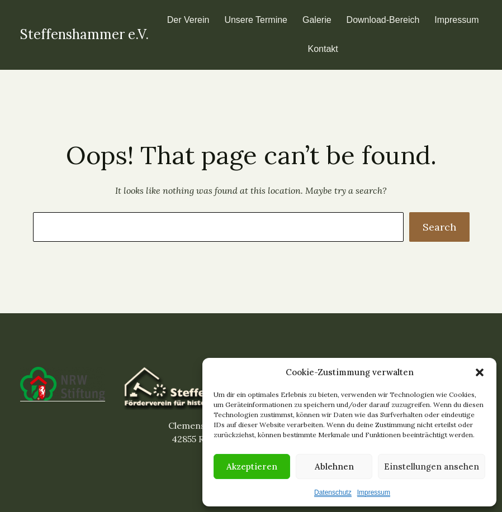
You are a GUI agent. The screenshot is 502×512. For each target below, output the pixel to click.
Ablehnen (334, 466)
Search (439, 227)
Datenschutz (333, 492)
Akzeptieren (251, 466)
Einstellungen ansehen (431, 466)
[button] (479, 372)
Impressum (373, 492)
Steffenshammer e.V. (84, 34)
